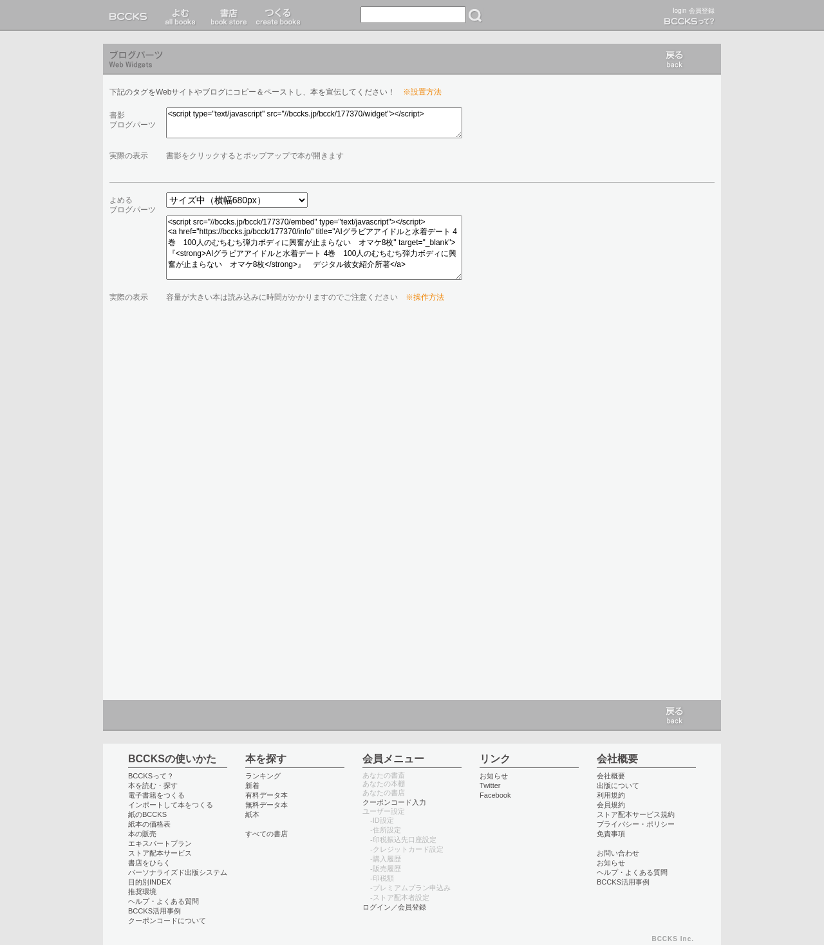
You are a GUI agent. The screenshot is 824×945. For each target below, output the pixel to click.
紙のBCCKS (147, 814)
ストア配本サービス (160, 853)
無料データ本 (266, 805)
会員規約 (611, 805)
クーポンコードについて (167, 920)
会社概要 (611, 776)
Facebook (495, 795)
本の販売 (142, 834)
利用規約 (611, 795)
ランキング (263, 776)
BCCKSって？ (151, 776)
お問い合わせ (618, 853)
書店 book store (227, 15)
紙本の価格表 (149, 824)
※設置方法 (422, 91)
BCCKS (130, 15)
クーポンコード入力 (394, 802)
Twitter (490, 785)
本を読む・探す (153, 785)
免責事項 (611, 834)
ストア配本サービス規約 (636, 814)
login (679, 10)
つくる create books (277, 15)
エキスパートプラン (160, 843)
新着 (252, 785)
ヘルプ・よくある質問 (163, 901)
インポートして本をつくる (170, 805)
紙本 (252, 814)
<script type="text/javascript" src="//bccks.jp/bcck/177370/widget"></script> (314, 122)
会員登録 (702, 10)
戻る (674, 59)
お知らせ (494, 776)
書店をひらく (149, 863)
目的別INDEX (149, 882)
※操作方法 (425, 297)
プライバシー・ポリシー (636, 824)
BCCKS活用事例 (154, 911)
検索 (475, 15)
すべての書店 (266, 834)
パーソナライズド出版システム (177, 872)
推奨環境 (142, 891)
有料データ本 (266, 795)
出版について (618, 785)
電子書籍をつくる (156, 795)
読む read (180, 15)
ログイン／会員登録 (394, 907)
